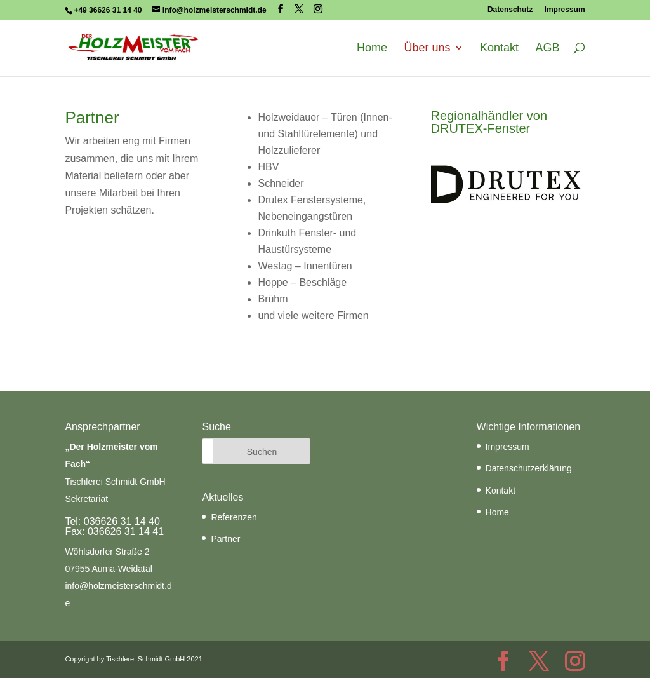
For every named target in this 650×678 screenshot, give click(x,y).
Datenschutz (510, 10)
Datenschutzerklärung (529, 468)
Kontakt (499, 48)
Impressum (565, 10)
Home (372, 48)
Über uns (427, 48)
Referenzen (233, 517)
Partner (225, 539)
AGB (548, 48)
